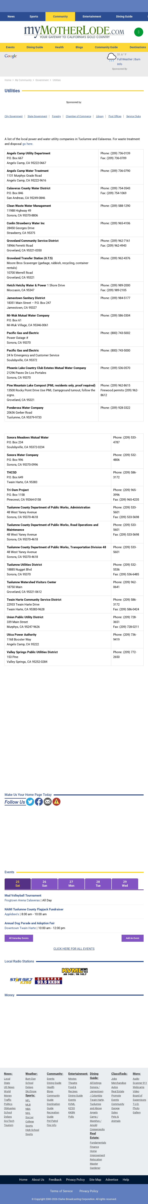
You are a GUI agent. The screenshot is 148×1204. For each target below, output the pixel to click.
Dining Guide (124, 16)
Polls (71, 1116)
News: (8, 1074)
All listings (96, 1082)
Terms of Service (61, 1191)
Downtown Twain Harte (20, 928)
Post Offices (115, 116)
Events (10, 47)
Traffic (7, 1099)
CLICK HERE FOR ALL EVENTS (74, 949)
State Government (37, 116)
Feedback (55, 1179)
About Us (38, 1179)
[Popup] (138, 32)
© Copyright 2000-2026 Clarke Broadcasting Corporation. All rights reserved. (74, 1199)
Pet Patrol (52, 1120)
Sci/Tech (9, 1120)
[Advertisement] (35, 1064)
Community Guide (106, 47)
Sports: (30, 1095)
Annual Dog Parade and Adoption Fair (30, 923)
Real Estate (117, 1091)
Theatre (72, 1082)
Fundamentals (98, 1142)
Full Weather (125, 59)
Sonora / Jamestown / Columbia (96, 1091)
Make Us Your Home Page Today (28, 795)
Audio (136, 1078)
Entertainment (92, 16)
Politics (8, 1104)
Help (126, 1179)
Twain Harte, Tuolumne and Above (97, 1104)
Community (60, 16)
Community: (55, 1074)
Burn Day (30, 1078)
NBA (27, 1108)
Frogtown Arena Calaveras (22, 900)
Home (23, 1179)
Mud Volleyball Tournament (23, 895)
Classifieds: (119, 1074)
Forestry (56, 116)
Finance (94, 1146)
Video (136, 1091)
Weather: (31, 1074)
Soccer (29, 1117)
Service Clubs (133, 116)
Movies (72, 1078)
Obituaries (10, 1108)
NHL (27, 1113)
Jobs (114, 1078)
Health (59, 47)
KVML (71, 1104)
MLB (28, 1104)
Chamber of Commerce (78, 116)
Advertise (112, 1179)
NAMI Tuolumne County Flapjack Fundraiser (34, 909)
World (7, 1091)
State (7, 1082)
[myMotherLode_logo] (74, 32)
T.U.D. (136, 1104)
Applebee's (12, 914)
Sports (34, 16)
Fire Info (51, 1125)
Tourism (8, 1125)
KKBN (71, 1112)
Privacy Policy (75, 1179)
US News (9, 1087)
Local (7, 1078)
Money (8, 1095)
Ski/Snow (30, 1091)
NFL (27, 1100)
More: (137, 1074)
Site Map (95, 1179)
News (11, 16)
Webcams (138, 1087)
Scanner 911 (140, 1082)
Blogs (79, 47)
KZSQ (71, 1108)
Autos (114, 1087)
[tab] (18, 883)
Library (100, 116)
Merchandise (118, 1082)
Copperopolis (97, 1129)
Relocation (96, 1159)
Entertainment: (78, 1074)
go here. (27, 144)
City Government (14, 116)
